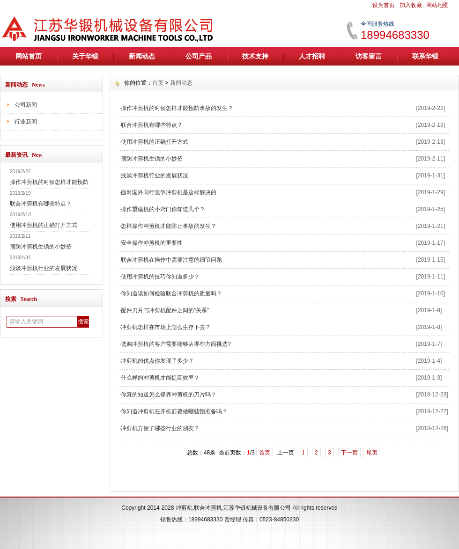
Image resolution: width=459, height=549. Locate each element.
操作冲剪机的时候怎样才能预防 (49, 182)
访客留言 (368, 56)
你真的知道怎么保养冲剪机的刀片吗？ (168, 394)
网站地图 (437, 5)
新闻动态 (142, 56)
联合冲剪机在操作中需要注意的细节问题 (171, 259)
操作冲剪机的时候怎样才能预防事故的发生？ (177, 108)
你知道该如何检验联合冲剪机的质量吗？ (171, 293)
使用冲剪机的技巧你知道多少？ (160, 276)
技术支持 (255, 56)
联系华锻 (425, 56)
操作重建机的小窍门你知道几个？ (163, 209)
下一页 (349, 452)
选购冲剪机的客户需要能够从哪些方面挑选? (176, 344)
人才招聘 (312, 56)
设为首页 (383, 5)
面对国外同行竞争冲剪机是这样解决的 (168, 192)
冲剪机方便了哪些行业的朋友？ (160, 428)
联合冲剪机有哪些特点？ (41, 203)
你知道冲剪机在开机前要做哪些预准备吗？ (174, 411)
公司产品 (198, 56)
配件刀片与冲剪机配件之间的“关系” (165, 310)
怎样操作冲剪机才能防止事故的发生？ (168, 226)
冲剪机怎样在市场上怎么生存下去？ (166, 327)
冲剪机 (184, 508)
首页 (157, 83)
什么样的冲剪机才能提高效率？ (160, 377)
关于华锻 (85, 56)
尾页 (372, 452)
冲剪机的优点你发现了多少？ (157, 361)
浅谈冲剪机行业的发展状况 (43, 268)
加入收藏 (411, 5)
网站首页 (28, 56)
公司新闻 (26, 105)
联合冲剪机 (208, 508)
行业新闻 (26, 121)
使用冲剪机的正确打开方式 (43, 225)
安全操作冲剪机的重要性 (152, 243)
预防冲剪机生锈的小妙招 (41, 246)
